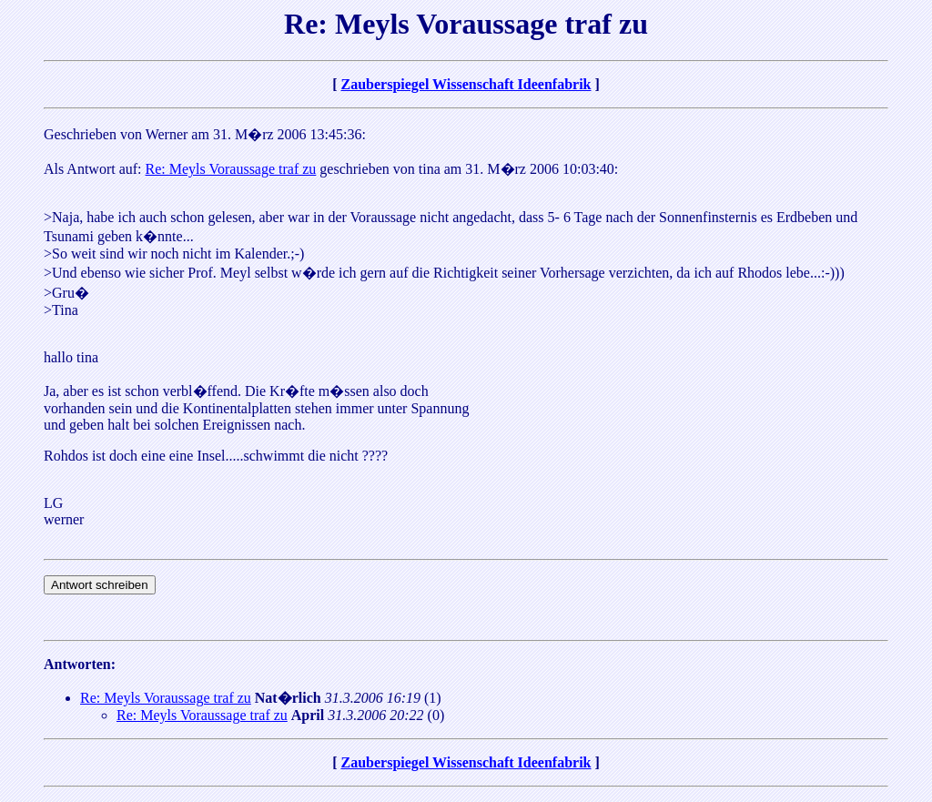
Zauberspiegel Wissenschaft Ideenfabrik (466, 84)
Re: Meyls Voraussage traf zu (231, 169)
